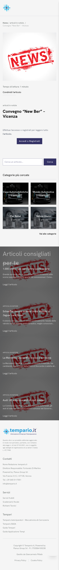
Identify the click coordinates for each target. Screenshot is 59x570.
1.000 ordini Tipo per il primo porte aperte (26, 268)
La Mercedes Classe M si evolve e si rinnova (27, 357)
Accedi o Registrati (29, 141)
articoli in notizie (10, 105)
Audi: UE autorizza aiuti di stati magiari (24, 400)
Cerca (50, 161)
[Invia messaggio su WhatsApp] (52, 554)
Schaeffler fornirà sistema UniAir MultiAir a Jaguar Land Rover (26, 313)
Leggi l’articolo (10, 284)
